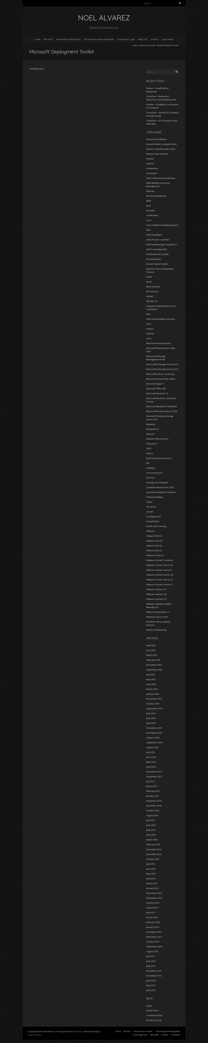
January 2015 (152, 888)
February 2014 (153, 922)
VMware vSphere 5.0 (156, 589)
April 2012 (151, 990)
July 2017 (150, 781)
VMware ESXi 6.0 (154, 540)
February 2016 (153, 844)
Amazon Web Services (157, 153)
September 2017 (154, 776)
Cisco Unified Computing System (162, 225)
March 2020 (151, 689)
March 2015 (151, 883)
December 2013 (154, 931)
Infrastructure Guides (68, 39)
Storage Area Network (157, 482)
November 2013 (154, 936)
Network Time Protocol (157, 438)
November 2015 (154, 854)
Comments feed (154, 1015)
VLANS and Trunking (156, 526)
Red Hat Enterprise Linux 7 (159, 458)
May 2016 (151, 829)
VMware (150, 531)
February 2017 (153, 791)
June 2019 (151, 713)
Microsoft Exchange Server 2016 (162, 369)
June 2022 (151, 650)
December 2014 (154, 893)
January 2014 (152, 927)
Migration (151, 424)
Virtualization (152, 521)
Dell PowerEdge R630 (156, 249)
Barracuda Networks (156, 195)
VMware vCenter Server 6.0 (159, 574)
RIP (147, 463)
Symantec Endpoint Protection (161, 492)
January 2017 (152, 795)
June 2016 (151, 825)
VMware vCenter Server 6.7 (159, 584)
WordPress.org (153, 1020)
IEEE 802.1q (151, 301)
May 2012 (151, 985)
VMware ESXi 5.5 (154, 535)
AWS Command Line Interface (160, 178)
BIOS (148, 205)
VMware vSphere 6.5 (156, 599)
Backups (150, 191)
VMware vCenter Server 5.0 (159, 565)
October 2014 (152, 902)
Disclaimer (167, 39)
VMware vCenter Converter (159, 560)
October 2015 (152, 859)
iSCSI (148, 323)
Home (37, 39)
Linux (148, 338)
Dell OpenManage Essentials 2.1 (162, 244)
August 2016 (152, 815)
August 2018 (152, 747)
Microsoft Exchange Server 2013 (162, 364)
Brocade (150, 210)
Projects (48, 39)
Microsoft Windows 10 (157, 393)
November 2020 (154, 664)
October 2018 (152, 737)
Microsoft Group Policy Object (160, 378)
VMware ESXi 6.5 (154, 545)
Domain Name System (157, 263)
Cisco (148, 220)
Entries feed (152, 1010)
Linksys (150, 328)
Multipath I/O (152, 429)
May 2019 (151, 718)
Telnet (149, 501)
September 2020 (154, 669)
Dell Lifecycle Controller (157, 239)
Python (149, 453)
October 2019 (152, 703)
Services (150, 477)
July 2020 (150, 674)
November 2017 (154, 771)
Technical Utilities (154, 497)
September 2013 (154, 946)
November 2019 (154, 698)
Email (148, 281)
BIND (148, 200)
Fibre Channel (153, 286)
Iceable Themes (35, 1035)
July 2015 (150, 863)
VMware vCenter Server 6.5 (159, 579)
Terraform (151, 506)
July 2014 (150, 912)
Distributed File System (157, 254)
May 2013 (151, 965)
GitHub (149, 296)
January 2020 (152, 693)
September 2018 (154, 742)
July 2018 (150, 752)
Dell (148, 229)
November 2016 (154, 805)
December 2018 (154, 727)
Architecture (152, 168)
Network (150, 433)
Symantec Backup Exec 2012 (160, 487)
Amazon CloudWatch (156, 139)
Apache (150, 163)
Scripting (150, 467)
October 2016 (152, 810)
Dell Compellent (154, 234)
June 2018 (151, 757)
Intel (148, 314)
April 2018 (151, 766)
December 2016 (154, 800)
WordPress (78, 1031)
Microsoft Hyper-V (155, 383)
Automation (152, 173)
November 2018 (154, 732)
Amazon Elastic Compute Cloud (161, 144)
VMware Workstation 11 (158, 612)
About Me (142, 39)
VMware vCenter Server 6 (158, 569)
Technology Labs (125, 39)
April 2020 (151, 684)
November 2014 (154, 897)
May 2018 (151, 761)
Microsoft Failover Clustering (160, 374)
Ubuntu (150, 511)
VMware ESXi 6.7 (154, 550)
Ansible (150, 158)
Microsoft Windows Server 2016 (161, 411)
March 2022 (151, 655)
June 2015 (151, 868)
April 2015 (151, 878)
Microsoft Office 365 (156, 388)
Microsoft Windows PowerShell (161, 406)
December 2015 (154, 849)
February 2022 (153, 659)
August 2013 (152, 951)
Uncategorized (153, 516)
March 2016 (151, 839)
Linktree (150, 333)
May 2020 (151, 679)
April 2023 (151, 645)
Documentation (153, 259)
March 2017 (151, 786)
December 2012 (154, 970)
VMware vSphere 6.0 (156, 594)
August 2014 (152, 907)
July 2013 (150, 956)
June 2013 (151, 961)
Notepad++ (151, 443)
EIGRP (149, 276)
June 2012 (151, 980)
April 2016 (151, 834)
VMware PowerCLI (155, 555)
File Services (152, 291)
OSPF (148, 448)
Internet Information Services (160, 318)
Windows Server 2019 (157, 616)
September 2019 (154, 708)
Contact (154, 39)
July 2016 (150, 820)
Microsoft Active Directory (158, 343)
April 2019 (151, 723)
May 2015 (151, 873)
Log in (149, 1005)
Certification (152, 215)
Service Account (154, 472)
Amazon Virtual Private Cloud (160, 148)
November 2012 (154, 975)
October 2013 (152, 941)
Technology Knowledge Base (99, 39)
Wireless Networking (156, 629)
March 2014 (151, 917)
